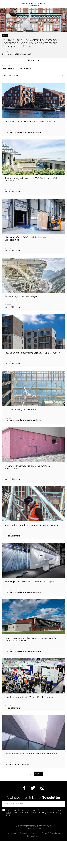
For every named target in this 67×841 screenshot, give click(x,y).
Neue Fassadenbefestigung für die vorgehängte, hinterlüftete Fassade (30, 639)
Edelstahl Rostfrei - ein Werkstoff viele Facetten (29, 697)
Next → (38, 773)
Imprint (34, 833)
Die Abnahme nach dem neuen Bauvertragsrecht (31, 753)
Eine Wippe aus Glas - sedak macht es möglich (29, 581)
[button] (28, 60)
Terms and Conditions (31, 810)
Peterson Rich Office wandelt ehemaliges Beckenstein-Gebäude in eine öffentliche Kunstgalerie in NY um (30, 43)
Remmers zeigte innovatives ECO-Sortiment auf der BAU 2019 (32, 179)
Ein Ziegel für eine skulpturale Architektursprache (30, 121)
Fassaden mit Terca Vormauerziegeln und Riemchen (32, 353)
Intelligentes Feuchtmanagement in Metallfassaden (32, 525)
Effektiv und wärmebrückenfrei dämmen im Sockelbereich (27, 467)
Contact (23, 833)
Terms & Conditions (51, 833)
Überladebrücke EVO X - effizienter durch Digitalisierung (26, 238)
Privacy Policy (33, 836)
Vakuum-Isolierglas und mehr (20, 409)
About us (11, 833)
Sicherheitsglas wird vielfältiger (21, 296)
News (5, 35)
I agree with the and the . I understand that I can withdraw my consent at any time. (34, 812)
